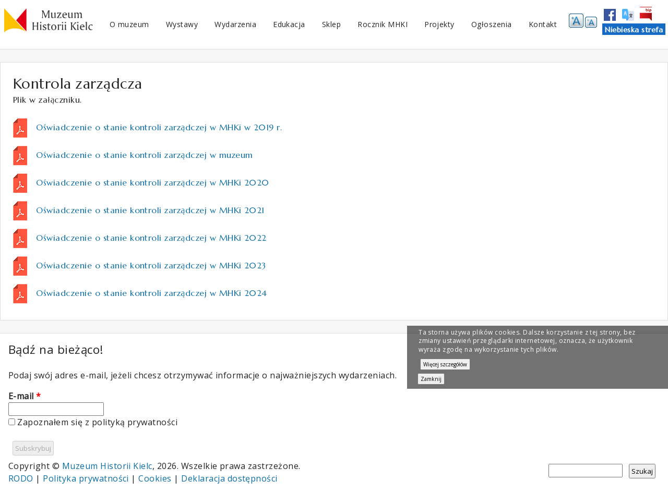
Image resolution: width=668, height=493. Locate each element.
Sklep (331, 24)
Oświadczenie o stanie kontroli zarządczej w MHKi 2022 (151, 237)
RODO (20, 478)
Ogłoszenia (491, 24)
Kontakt (543, 24)
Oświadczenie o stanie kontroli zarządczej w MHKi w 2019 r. (159, 127)
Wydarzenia (235, 24)
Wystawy (182, 24)
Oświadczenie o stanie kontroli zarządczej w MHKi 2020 (152, 182)
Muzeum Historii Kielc (107, 466)
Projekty (439, 24)
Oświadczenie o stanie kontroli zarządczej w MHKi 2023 (151, 265)
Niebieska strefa (634, 29)
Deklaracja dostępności (229, 478)
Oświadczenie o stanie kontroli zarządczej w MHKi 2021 (150, 210)
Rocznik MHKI (382, 24)
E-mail (24, 396)
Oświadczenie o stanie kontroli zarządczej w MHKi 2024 (151, 293)
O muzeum (129, 24)
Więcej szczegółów (445, 364)
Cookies (154, 478)
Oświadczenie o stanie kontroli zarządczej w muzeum (144, 155)
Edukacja (289, 24)
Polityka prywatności (86, 478)
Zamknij (431, 379)
